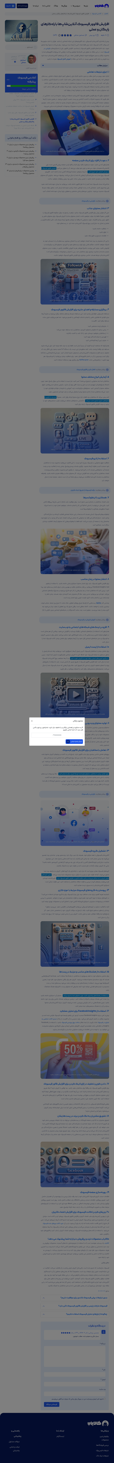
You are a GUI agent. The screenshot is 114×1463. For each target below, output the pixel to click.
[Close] (32, 721)
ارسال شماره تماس (76, 741)
